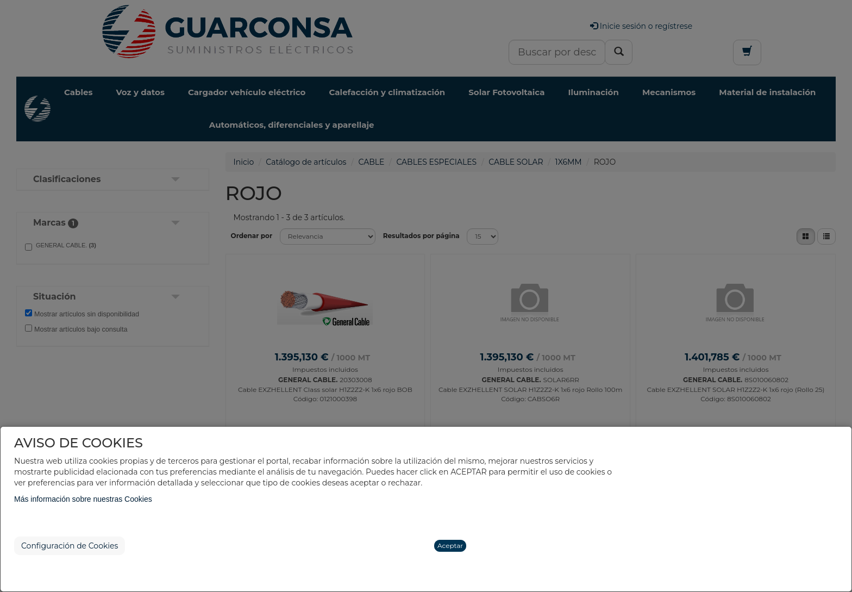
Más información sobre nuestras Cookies (83, 499)
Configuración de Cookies (69, 546)
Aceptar (450, 545)
